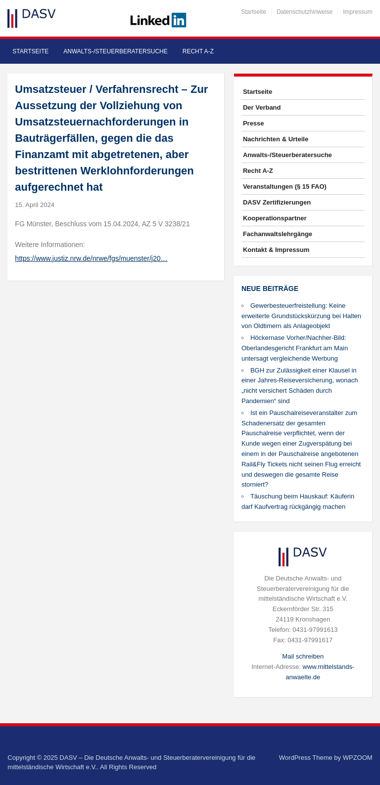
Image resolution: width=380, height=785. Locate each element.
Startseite (253, 11)
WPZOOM (358, 757)
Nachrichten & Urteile (275, 139)
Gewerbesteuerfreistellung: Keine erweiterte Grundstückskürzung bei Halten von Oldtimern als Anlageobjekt (301, 316)
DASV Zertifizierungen (277, 202)
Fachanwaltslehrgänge (277, 234)
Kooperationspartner (275, 218)
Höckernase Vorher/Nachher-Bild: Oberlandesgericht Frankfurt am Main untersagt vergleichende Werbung (294, 348)
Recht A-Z (198, 51)
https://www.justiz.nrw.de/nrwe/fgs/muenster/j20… (91, 258)
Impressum (357, 11)
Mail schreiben (303, 656)
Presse (253, 123)
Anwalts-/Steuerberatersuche (115, 51)
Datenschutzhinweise (304, 11)
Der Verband (262, 107)
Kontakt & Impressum (276, 249)
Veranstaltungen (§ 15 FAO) (285, 186)
